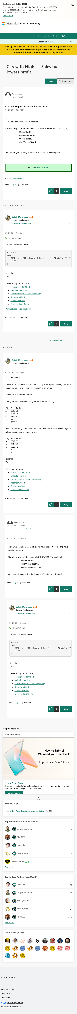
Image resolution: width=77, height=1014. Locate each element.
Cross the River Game (20, 304)
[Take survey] (14, 793)
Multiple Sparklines (19, 290)
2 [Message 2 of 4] (13, 498)
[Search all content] (55, 41)
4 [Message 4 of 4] (13, 317)
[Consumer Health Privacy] (38, 1006)
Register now (57, 52)
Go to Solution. (42, 167)
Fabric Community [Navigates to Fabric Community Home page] (30, 23)
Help (55, 36)
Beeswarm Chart (18, 297)
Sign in (46, 36)
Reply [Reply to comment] (66, 324)
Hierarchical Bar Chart (20, 286)
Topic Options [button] (65, 81)
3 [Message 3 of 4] (15, 582)
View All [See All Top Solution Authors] (9, 867)
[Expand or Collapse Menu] (4, 30)
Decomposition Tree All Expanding (26, 293)
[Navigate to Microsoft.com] (9, 23)
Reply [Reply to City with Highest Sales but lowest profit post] (66, 191)
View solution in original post (18, 308)
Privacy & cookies (8, 989)
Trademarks (6, 997)
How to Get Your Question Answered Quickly (25, 811)
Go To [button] (64, 36)
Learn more (8, 15)
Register (36, 36)
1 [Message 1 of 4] (13, 185)
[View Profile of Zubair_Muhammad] (20, 216)
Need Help (17, 178)
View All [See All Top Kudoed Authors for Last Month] (9, 922)
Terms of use (6, 993)
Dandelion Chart (18, 300)
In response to (21, 223)
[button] (51, 81)
